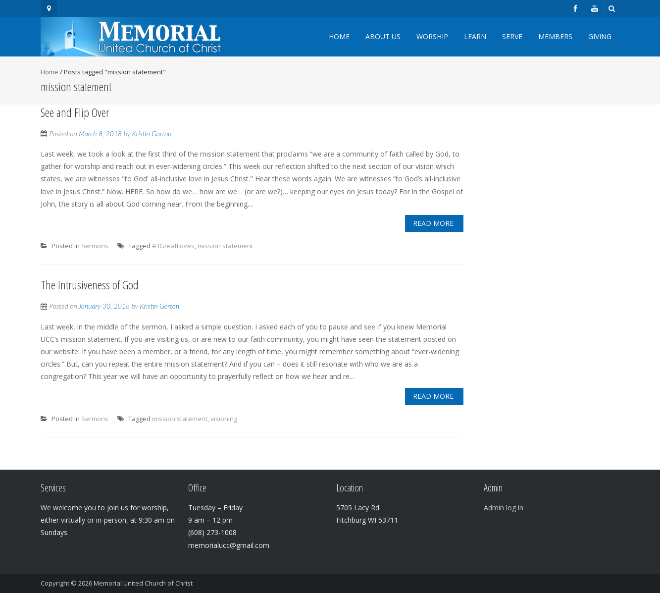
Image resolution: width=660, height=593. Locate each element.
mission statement (225, 245)
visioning (223, 418)
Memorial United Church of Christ (143, 583)
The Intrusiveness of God (90, 284)
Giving (599, 36)
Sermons (94, 245)
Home (339, 36)
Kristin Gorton (152, 133)
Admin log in (503, 507)
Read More (433, 223)
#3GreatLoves (173, 245)
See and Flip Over (75, 112)
